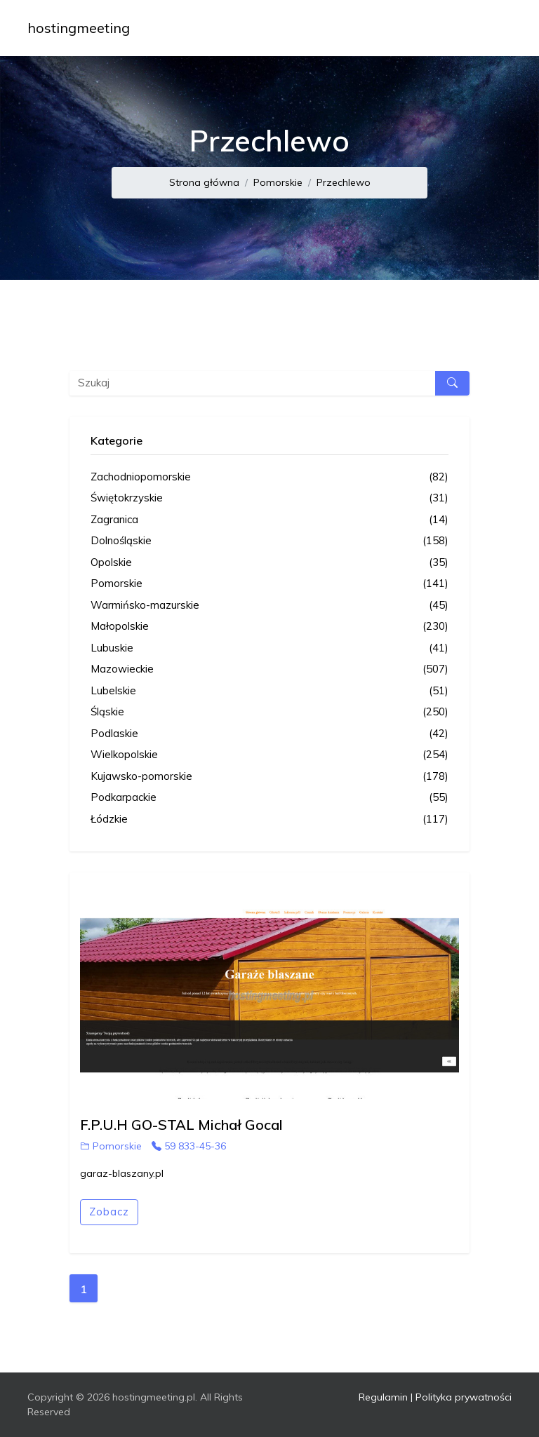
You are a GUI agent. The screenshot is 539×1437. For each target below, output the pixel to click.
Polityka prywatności (463, 1397)
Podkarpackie (269, 798)
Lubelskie (269, 691)
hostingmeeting (78, 27)
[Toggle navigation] (492, 28)
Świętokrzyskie (269, 498)
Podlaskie (269, 734)
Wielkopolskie (269, 755)
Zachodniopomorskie (269, 477)
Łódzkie (269, 819)
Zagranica (269, 520)
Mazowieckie (269, 669)
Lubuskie (269, 648)
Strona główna (204, 182)
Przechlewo (344, 182)
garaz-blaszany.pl (122, 1173)
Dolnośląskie (269, 541)
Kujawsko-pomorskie (269, 777)
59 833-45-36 (189, 1146)
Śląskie (269, 712)
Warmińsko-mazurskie (269, 606)
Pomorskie (277, 182)
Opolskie (269, 563)
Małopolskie (269, 627)
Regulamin (383, 1397)
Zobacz (109, 1211)
